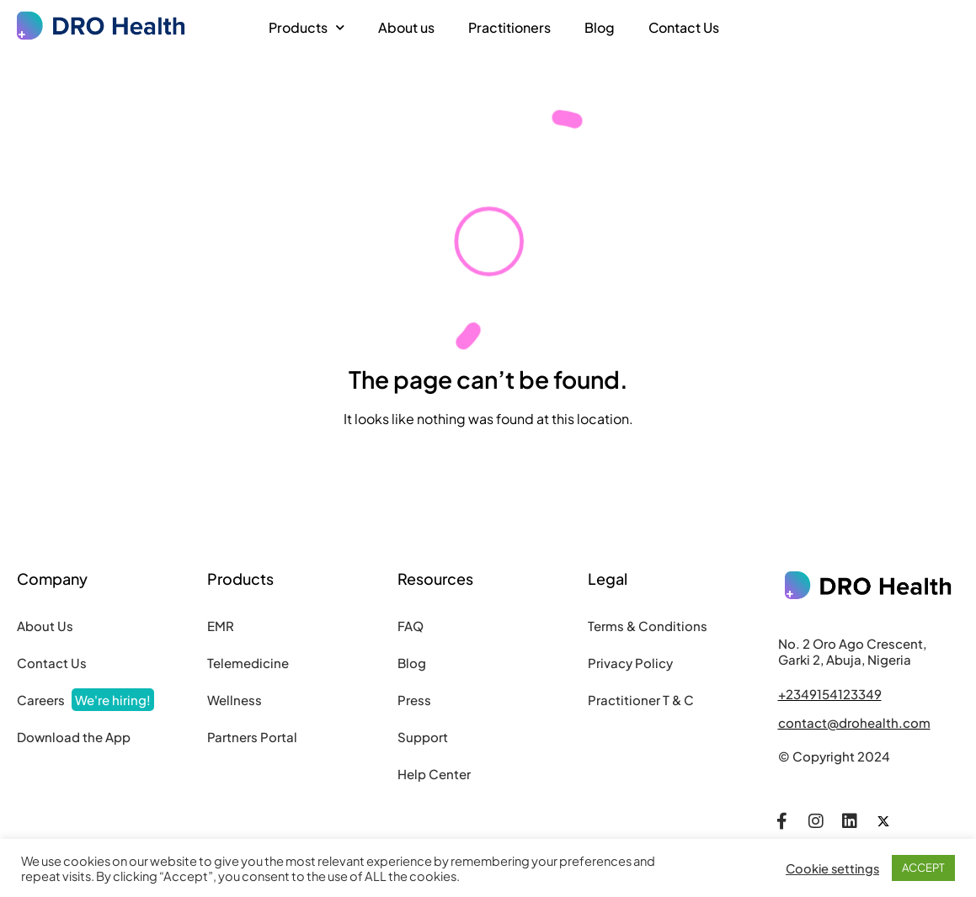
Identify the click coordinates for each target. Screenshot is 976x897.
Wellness (234, 700)
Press (414, 700)
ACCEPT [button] (923, 867)
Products (306, 27)
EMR (220, 626)
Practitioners (509, 27)
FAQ (410, 626)
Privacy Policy (630, 663)
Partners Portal (252, 737)
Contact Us (683, 27)
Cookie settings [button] (832, 868)
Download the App (74, 737)
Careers (85, 700)
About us (406, 27)
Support (422, 737)
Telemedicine (248, 663)
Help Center (434, 774)
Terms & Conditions (647, 626)
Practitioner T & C (641, 700)
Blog (599, 27)
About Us (45, 626)
